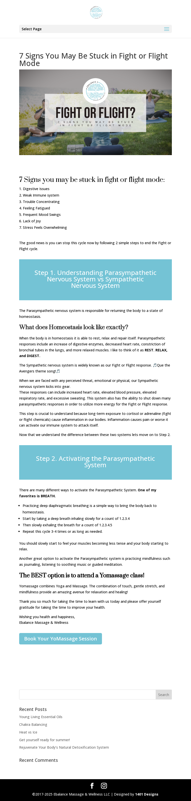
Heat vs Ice (28, 732)
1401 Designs (146, 794)
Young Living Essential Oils (40, 716)
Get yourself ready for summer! (44, 739)
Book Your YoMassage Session (60, 638)
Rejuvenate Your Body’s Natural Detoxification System (64, 747)
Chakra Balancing (33, 724)
